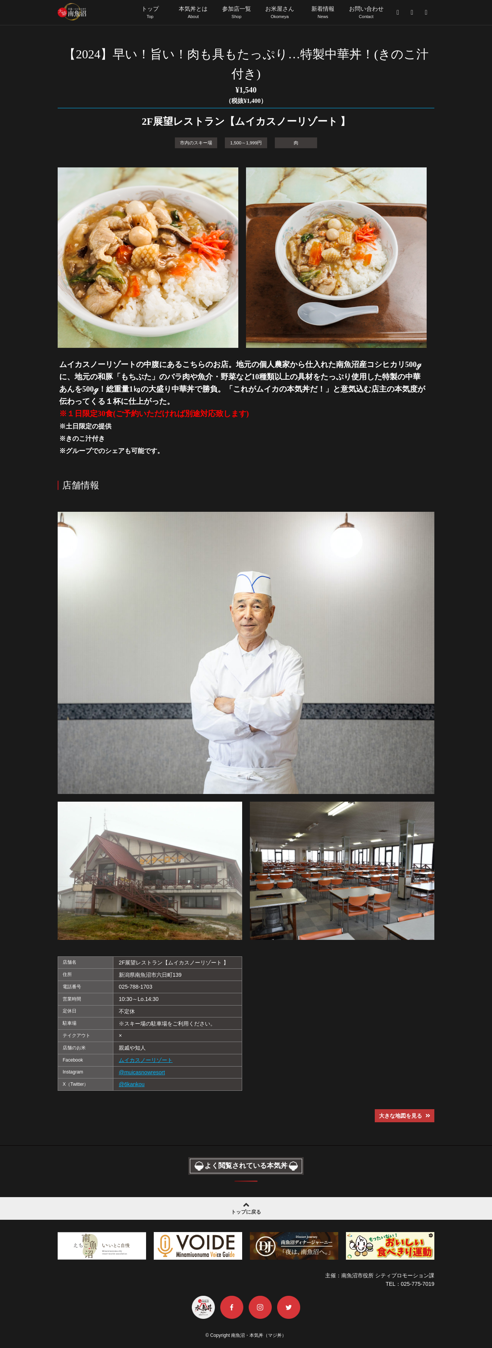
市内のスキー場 (196, 142)
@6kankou (132, 1084)
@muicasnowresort (142, 1071)
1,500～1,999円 (246, 142)
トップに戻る (246, 1206)
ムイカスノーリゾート (146, 1059)
